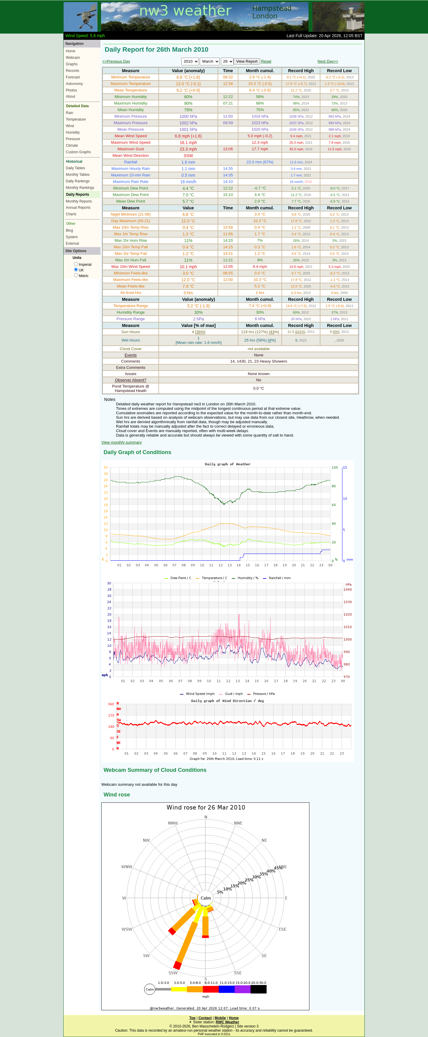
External (72, 243)
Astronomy (74, 84)
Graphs (72, 64)
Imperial (83, 265)
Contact (205, 1018)
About (70, 96)
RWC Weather (227, 1022)
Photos (71, 90)
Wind (70, 126)
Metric (81, 276)
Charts (71, 214)
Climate (72, 145)
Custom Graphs (78, 152)
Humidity (73, 132)
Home (70, 51)
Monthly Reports (79, 201)
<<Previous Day (116, 61)
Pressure (73, 139)
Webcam (73, 58)
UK (79, 270)
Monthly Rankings (80, 188)
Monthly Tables (78, 175)
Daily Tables (75, 168)
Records (72, 71)
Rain (69, 113)
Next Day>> (327, 61)
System (72, 237)
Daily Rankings (78, 181)
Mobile (220, 1018)
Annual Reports (78, 207)
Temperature (76, 119)
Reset (266, 61)
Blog (69, 230)
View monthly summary (121, 442)
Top (192, 1018)
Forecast (73, 77)
